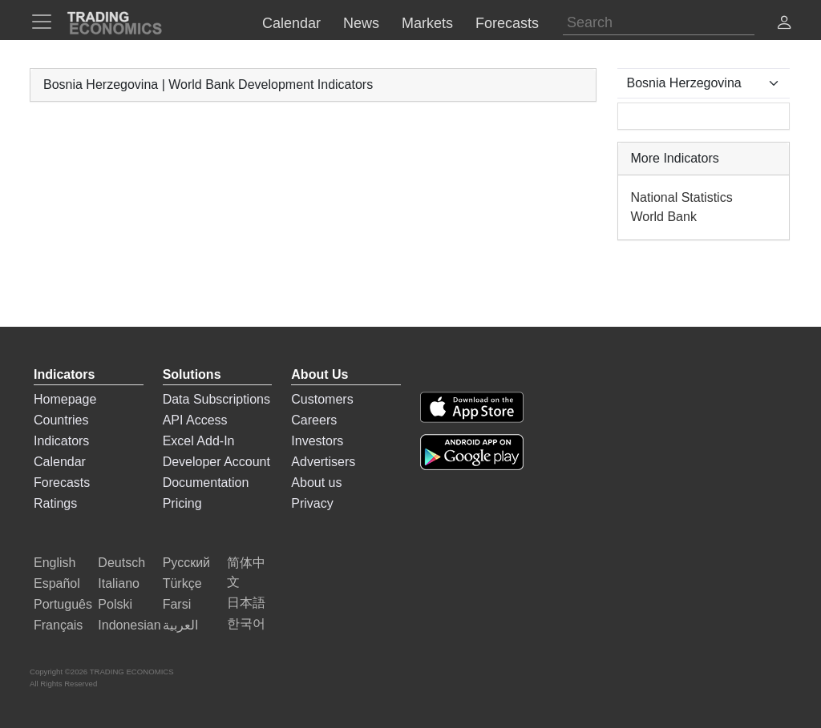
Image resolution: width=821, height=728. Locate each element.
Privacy (312, 503)
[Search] (658, 22)
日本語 (246, 602)
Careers (314, 420)
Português (63, 604)
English (54, 562)
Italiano (119, 583)
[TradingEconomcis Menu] (46, 21)
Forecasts (62, 482)
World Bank (664, 216)
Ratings (55, 503)
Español (57, 583)
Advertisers (323, 462)
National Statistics (682, 197)
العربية (180, 625)
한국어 (246, 623)
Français (58, 625)
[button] (784, 24)
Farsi (177, 604)
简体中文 (246, 572)
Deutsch (121, 562)
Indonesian (129, 625)
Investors (317, 441)
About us (316, 482)
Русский (186, 562)
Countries (61, 420)
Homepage (65, 399)
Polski (115, 604)
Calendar (60, 462)
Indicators (61, 441)
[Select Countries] (704, 83)
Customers (322, 399)
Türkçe (182, 583)
